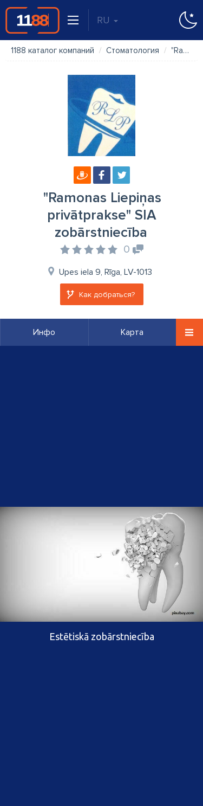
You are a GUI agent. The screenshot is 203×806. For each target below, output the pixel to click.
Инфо (44, 332)
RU (107, 20)
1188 (32, 20)
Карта (132, 332)
